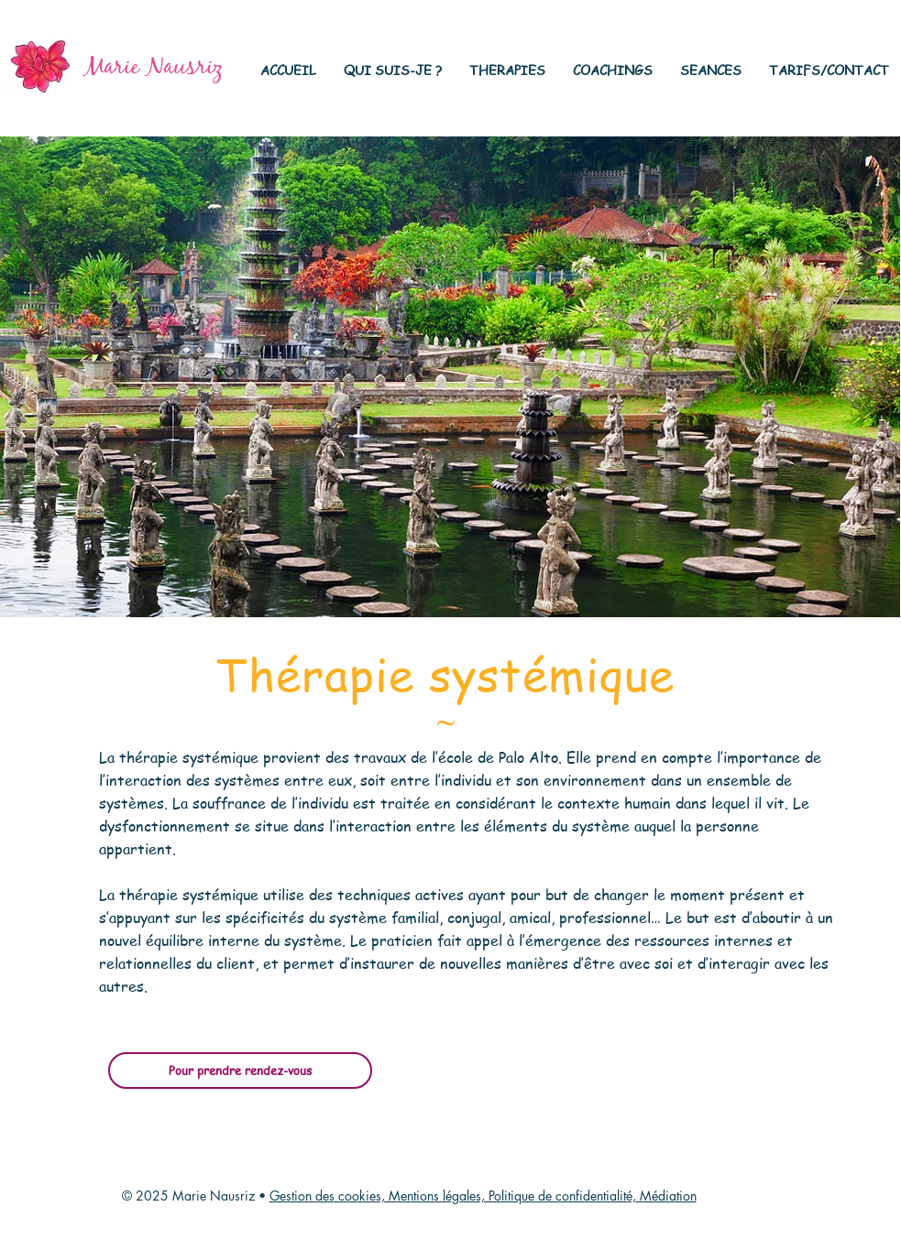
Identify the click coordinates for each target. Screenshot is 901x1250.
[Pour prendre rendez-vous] (240, 1070)
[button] (393, 69)
